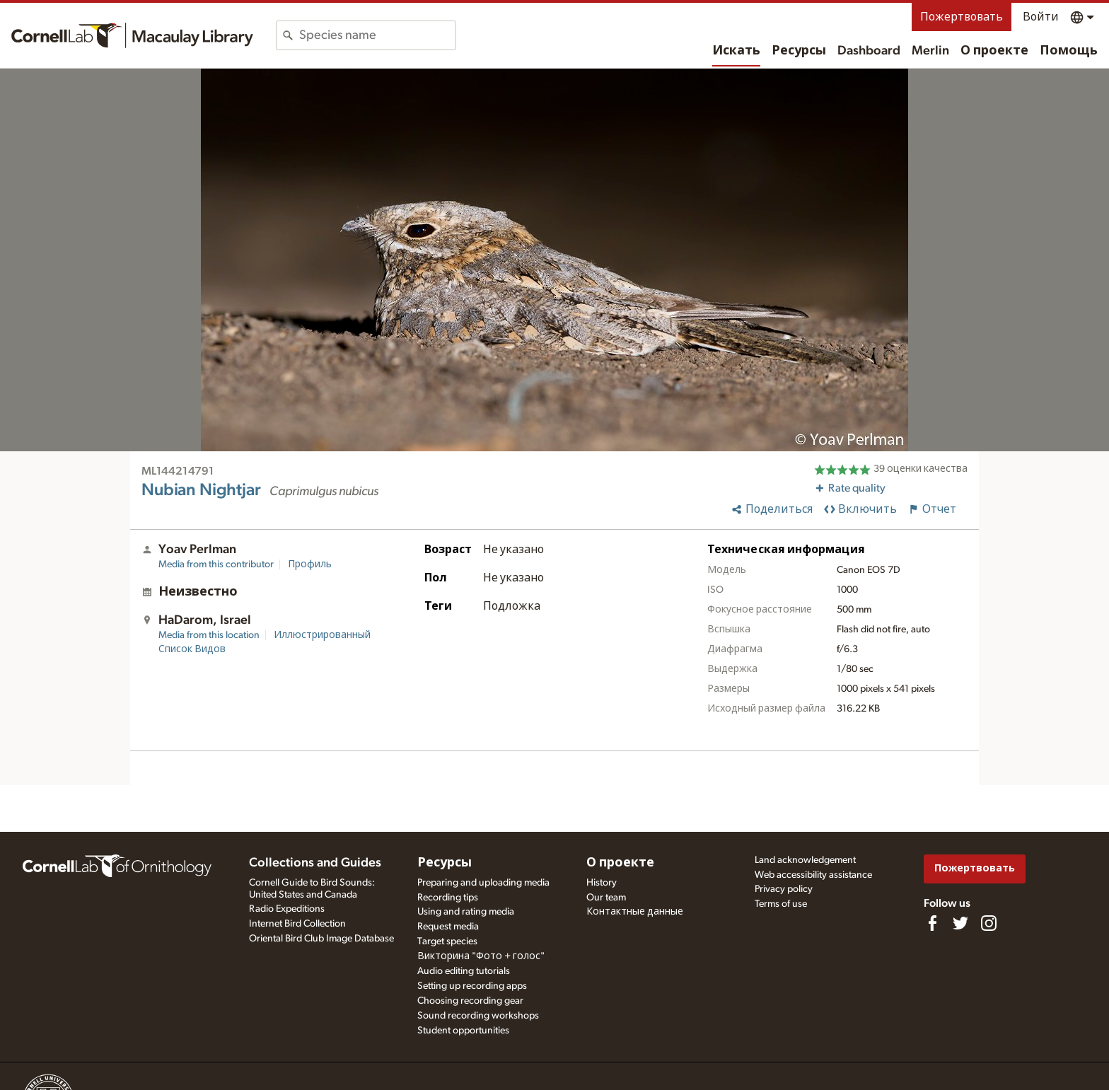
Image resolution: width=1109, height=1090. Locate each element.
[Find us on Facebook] (932, 923)
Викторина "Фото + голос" (481, 956)
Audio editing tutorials (463, 971)
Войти (1041, 17)
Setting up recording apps (472, 986)
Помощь (1069, 51)
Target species (447, 941)
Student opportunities (463, 1031)
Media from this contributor (216, 564)
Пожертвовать (961, 17)
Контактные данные (634, 912)
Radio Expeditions (287, 909)
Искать (736, 51)
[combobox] (377, 35)
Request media (448, 927)
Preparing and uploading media (483, 883)
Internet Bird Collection (297, 924)
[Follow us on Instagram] (988, 923)
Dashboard (868, 51)
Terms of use (781, 904)
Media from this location (209, 635)
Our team (606, 898)
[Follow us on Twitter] (960, 923)
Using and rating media (465, 912)
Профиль (310, 564)
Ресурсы (799, 51)
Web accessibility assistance (813, 875)
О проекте (994, 51)
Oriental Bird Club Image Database (321, 939)
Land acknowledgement (805, 860)
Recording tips (447, 898)
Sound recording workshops (478, 1016)
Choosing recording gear (470, 1001)
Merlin (930, 51)
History (601, 883)
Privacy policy (784, 889)
